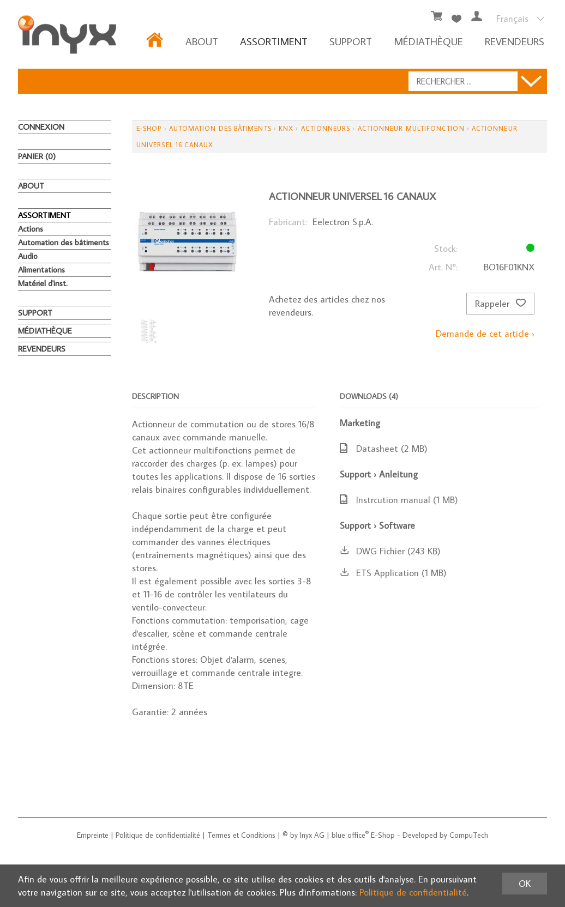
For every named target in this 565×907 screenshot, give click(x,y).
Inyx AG (312, 835)
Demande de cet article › (485, 334)
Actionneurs (326, 128)
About (201, 41)
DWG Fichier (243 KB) (390, 551)
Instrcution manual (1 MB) (399, 500)
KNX (286, 128)
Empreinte (93, 835)
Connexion (41, 127)
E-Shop (148, 128)
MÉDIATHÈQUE (428, 41)
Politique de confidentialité (158, 835)
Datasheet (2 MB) (384, 449)
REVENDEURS (514, 41)
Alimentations (41, 269)
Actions (30, 228)
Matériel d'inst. (43, 283)
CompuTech (468, 835)
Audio (28, 256)
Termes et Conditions (241, 835)
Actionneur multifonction (411, 128)
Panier (37, 156)
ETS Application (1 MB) (393, 573)
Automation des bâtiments (63, 242)
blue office (350, 835)
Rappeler (500, 303)
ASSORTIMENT (274, 41)
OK (525, 884)
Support (350, 41)
